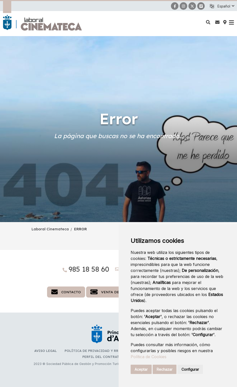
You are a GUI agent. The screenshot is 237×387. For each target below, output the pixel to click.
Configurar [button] (190, 369)
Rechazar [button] (164, 369)
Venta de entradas (115, 292)
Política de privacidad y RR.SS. (94, 351)
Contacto (66, 292)
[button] (225, 6)
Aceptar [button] (141, 369)
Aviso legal (45, 351)
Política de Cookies (148, 356)
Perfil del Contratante (105, 357)
